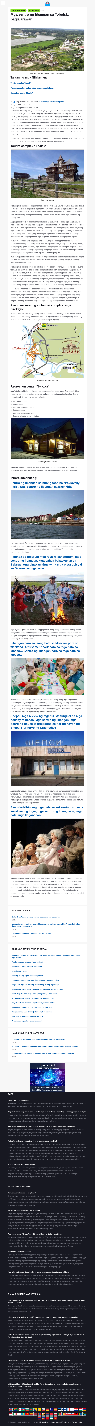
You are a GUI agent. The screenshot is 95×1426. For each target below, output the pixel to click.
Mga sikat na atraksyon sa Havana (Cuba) (27, 1016)
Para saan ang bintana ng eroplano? (22, 1193)
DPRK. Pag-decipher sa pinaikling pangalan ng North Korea (34, 994)
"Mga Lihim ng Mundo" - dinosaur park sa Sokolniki (31, 933)
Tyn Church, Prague (19, 971)
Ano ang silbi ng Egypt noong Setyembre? (28, 976)
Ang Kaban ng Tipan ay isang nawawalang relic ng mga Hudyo (35, 985)
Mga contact (56, 1422)
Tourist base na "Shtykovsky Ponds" (22, 1164)
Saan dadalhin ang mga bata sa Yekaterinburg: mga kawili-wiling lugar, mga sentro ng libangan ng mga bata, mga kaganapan (47, 811)
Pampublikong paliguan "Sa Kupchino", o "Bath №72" (32, 1007)
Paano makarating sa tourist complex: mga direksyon (32, 88)
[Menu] (3, 3)
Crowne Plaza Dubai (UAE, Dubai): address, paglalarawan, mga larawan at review (39, 1360)
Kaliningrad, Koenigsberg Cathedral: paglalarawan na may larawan (37, 989)
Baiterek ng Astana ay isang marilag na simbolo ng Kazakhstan (36, 917)
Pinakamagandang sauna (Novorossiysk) (27, 962)
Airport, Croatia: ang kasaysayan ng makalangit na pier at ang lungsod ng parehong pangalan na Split (47, 1112)
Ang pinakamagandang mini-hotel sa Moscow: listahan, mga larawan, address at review (45, 1046)
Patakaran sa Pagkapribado (72, 1422)
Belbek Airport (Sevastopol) (18, 1100)
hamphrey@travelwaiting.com (52, 102)
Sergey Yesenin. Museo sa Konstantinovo (24, 1210)
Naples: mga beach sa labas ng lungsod (27, 967)
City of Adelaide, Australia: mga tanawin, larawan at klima (33, 1003)
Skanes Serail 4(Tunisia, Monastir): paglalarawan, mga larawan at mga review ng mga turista (43, 1317)
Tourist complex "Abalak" (21, 83)
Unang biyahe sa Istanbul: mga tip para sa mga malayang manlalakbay (38, 1039)
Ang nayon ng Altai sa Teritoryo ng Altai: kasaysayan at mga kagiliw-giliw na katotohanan (42, 1126)
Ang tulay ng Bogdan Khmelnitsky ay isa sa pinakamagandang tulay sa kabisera (38, 1272)
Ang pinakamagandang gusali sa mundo (27, 1021)
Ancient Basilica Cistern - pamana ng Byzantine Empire (33, 998)
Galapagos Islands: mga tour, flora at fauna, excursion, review (35, 980)
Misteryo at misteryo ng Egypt (19, 1251)
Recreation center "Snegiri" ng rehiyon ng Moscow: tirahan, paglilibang (35, 1234)
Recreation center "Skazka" (22, 93)
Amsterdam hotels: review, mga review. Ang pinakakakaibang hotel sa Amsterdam (43, 1053)
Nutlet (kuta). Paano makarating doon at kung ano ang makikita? (32, 1141)
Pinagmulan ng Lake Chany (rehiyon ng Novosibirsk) (32, 1012)
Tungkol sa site (45, 1422)
